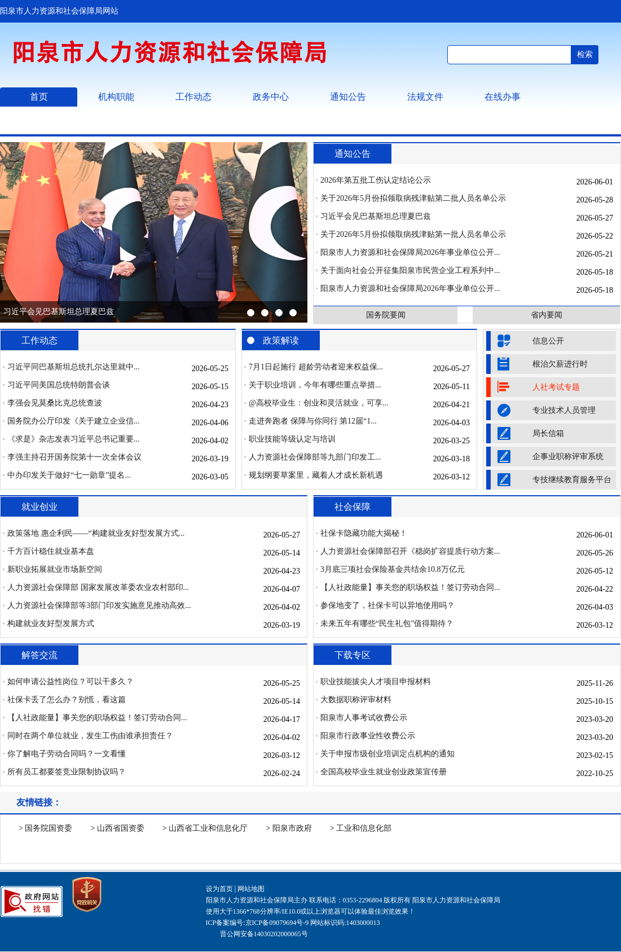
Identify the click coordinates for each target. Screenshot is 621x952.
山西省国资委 (120, 828)
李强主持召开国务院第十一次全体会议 (74, 457)
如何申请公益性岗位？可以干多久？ (70, 681)
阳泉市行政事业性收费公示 (367, 735)
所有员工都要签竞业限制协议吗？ (66, 772)
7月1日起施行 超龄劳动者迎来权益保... (316, 367)
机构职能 (116, 97)
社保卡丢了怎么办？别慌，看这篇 (66, 699)
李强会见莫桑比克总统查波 (54, 403)
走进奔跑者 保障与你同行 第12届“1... (313, 421)
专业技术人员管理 (564, 410)
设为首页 (219, 889)
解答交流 (39, 655)
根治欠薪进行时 (560, 364)
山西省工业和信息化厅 (208, 828)
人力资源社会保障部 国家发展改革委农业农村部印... (98, 587)
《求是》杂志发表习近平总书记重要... (73, 439)
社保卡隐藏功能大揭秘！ (363, 533)
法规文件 (425, 97)
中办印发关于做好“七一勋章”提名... (69, 475)
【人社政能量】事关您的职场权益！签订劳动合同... (410, 587)
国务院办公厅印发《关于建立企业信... (73, 421)
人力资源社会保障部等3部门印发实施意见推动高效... (99, 605)
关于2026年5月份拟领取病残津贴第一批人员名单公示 (413, 234)
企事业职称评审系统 (568, 456)
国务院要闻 (386, 315)
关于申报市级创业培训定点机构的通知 (387, 754)
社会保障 (352, 507)
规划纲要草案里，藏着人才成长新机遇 (316, 475)
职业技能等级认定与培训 (292, 439)
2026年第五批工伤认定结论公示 (375, 180)
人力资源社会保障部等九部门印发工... (315, 457)
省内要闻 (546, 315)
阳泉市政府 (292, 828)
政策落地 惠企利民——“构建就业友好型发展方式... (95, 533)
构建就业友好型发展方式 (50, 623)
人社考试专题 (556, 387)
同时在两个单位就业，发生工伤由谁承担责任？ (90, 735)
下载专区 (352, 655)
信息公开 (548, 341)
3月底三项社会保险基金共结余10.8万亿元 (392, 569)
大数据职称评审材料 (355, 699)
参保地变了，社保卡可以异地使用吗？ (387, 605)
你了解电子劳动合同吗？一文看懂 (66, 754)
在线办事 (503, 97)
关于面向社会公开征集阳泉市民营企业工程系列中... (410, 270)
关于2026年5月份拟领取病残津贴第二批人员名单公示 (413, 198)
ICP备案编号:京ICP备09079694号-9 (257, 923)
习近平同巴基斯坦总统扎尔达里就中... (73, 367)
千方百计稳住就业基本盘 (50, 551)
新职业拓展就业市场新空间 (54, 569)
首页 (39, 97)
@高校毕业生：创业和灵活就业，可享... (318, 403)
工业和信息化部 (363, 828)
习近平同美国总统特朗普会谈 (58, 385)
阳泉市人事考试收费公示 (363, 717)
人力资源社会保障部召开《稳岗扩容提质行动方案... (410, 551)
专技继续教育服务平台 (571, 479)
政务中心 (271, 97)
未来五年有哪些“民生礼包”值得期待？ (386, 623)
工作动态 (193, 97)
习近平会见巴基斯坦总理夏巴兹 (58, 311)
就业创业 (39, 507)
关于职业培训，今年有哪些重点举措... (315, 385)
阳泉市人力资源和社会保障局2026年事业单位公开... (410, 252)
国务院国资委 (48, 828)
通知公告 (348, 97)
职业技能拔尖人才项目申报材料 (375, 681)
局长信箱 (548, 433)
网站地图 (251, 889)
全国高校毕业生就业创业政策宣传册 (383, 772)
